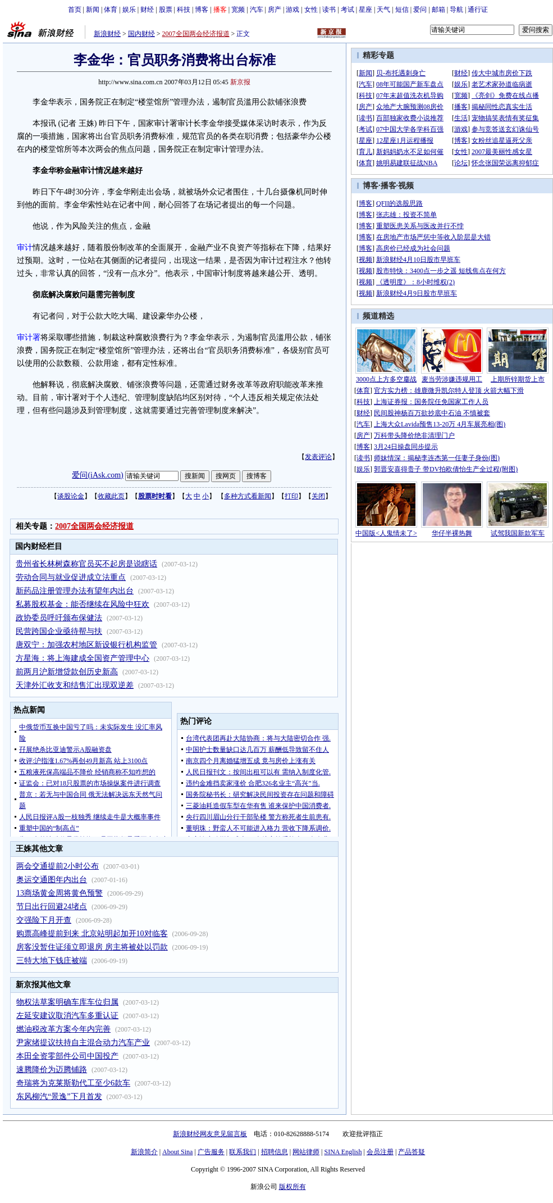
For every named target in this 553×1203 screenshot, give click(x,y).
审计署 (28, 337)
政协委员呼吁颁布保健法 (59, 618)
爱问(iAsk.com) (97, 475)
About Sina (177, 1152)
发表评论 (318, 457)
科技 (183, 9)
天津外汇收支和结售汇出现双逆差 (75, 685)
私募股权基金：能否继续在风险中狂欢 (82, 604)
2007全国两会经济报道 (196, 34)
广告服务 (211, 1152)
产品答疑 (411, 1152)
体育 (110, 9)
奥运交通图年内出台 (51, 879)
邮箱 (438, 9)
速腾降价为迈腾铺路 (51, 1069)
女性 (311, 9)
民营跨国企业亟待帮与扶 (59, 631)
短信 (402, 9)
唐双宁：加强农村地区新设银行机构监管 (86, 645)
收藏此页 (111, 496)
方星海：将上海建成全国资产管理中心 (82, 658)
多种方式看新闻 (247, 496)
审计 (25, 247)
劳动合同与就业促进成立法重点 (71, 577)
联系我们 (242, 1152)
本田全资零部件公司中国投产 (67, 1056)
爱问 (420, 9)
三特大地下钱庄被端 (51, 960)
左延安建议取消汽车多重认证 (67, 1015)
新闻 (92, 9)
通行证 (478, 9)
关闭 (318, 496)
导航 (456, 9)
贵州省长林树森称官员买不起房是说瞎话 (86, 564)
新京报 (240, 82)
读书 (329, 9)
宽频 (238, 9)
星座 (365, 9)
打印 (291, 496)
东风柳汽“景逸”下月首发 (59, 1096)
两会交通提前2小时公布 (57, 866)
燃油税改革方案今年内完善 (63, 1029)
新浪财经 (107, 34)
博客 (201, 9)
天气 (383, 9)
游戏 (292, 9)
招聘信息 (274, 1152)
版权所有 (292, 1187)
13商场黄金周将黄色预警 (59, 893)
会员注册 (380, 1152)
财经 (147, 9)
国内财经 (141, 34)
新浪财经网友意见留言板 (210, 1134)
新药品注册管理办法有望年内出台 (75, 591)
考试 (347, 9)
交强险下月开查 (43, 920)
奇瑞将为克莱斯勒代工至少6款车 (73, 1083)
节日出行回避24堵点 (51, 906)
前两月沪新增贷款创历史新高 (67, 672)
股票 (165, 9)
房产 (274, 9)
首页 (74, 9)
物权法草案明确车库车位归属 (67, 1002)
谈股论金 (70, 496)
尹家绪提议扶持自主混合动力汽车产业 (83, 1042)
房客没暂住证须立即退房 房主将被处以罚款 (92, 947)
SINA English (343, 1152)
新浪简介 (144, 1152)
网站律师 (306, 1152)
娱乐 (129, 9)
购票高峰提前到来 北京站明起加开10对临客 (92, 933)
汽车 (256, 9)
